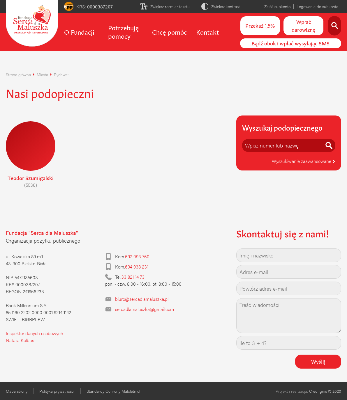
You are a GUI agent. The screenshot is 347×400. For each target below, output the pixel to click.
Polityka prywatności (57, 391)
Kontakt (207, 31)
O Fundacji (79, 31)
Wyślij (318, 361)
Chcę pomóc (169, 31)
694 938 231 (136, 266)
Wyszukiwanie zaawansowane (303, 161)
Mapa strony (16, 391)
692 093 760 (137, 256)
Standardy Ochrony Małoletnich (114, 391)
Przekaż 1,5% (260, 25)
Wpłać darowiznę (303, 25)
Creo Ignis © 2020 (325, 391)
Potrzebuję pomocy (123, 31)
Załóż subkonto (277, 6)
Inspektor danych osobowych (34, 333)
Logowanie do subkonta (317, 6)
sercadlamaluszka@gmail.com (144, 309)
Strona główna (18, 74)
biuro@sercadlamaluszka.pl (141, 299)
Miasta (42, 74)
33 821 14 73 (133, 276)
